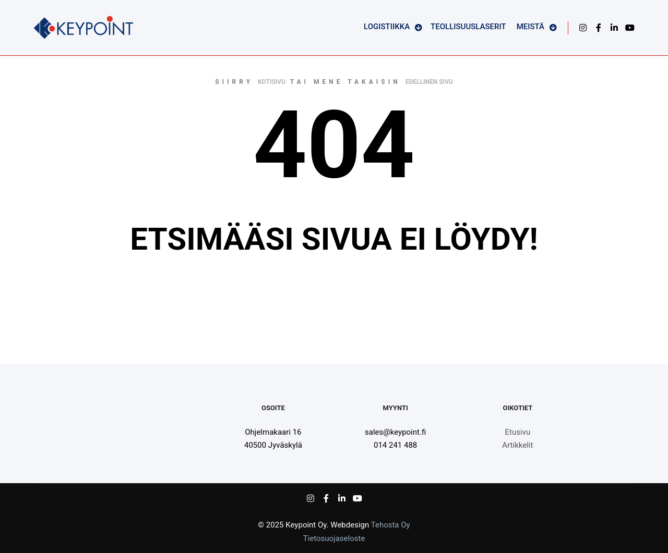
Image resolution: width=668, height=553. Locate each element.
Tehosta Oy (390, 525)
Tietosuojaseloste (334, 538)
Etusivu (518, 432)
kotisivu (271, 81)
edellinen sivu (429, 81)
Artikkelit (517, 445)
